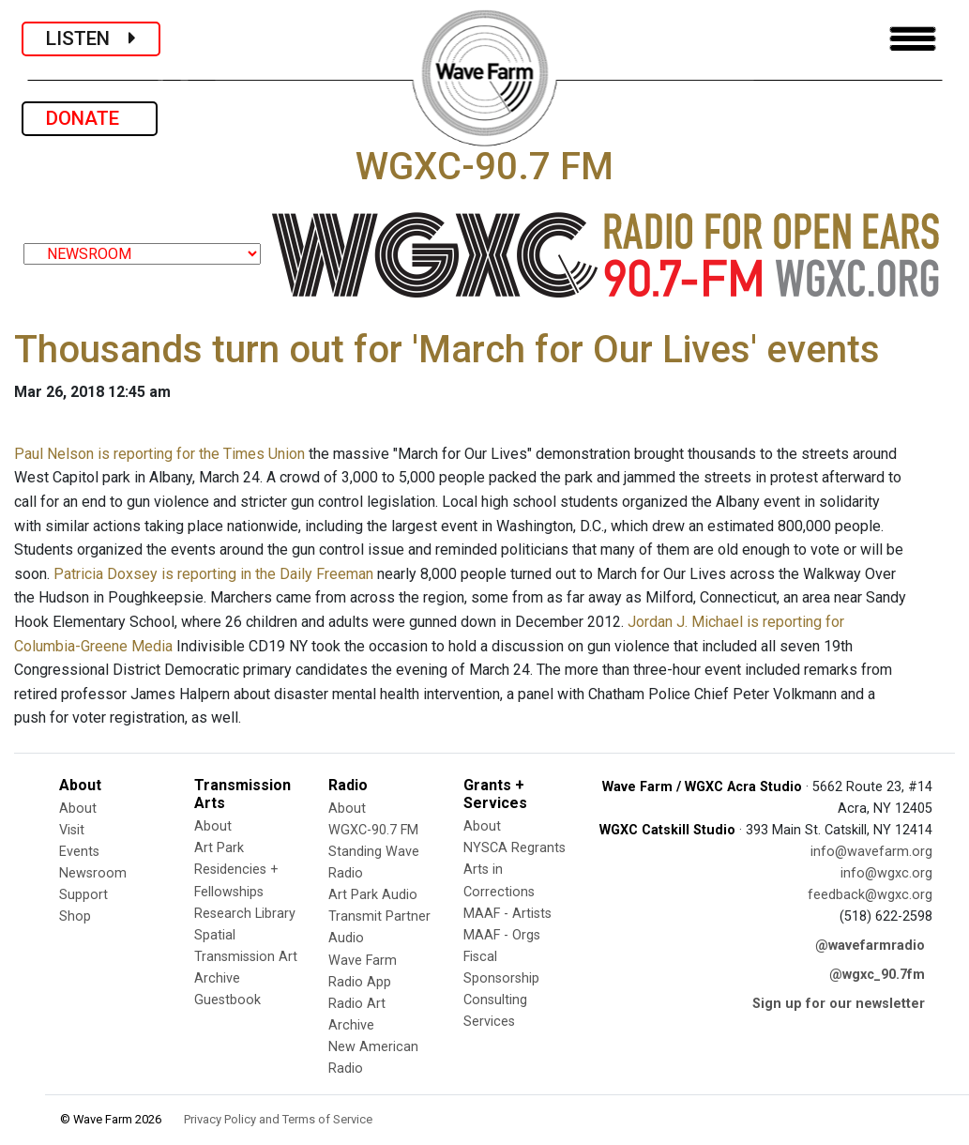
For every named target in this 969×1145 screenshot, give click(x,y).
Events (79, 852)
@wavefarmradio (870, 946)
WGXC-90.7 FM (373, 830)
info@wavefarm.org (871, 852)
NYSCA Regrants (514, 848)
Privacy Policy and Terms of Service (278, 1119)
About (78, 809)
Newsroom (93, 873)
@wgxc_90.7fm (877, 975)
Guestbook (227, 1000)
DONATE (89, 118)
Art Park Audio (372, 895)
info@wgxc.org (886, 873)
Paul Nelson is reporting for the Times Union (159, 454)
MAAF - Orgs (501, 935)
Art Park (219, 848)
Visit (71, 830)
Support (83, 895)
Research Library (244, 914)
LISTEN (91, 38)
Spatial (214, 935)
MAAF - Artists (507, 914)
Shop (75, 916)
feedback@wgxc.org (870, 895)
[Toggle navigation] (912, 39)
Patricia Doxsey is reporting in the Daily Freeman (213, 574)
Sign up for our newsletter (838, 1004)
